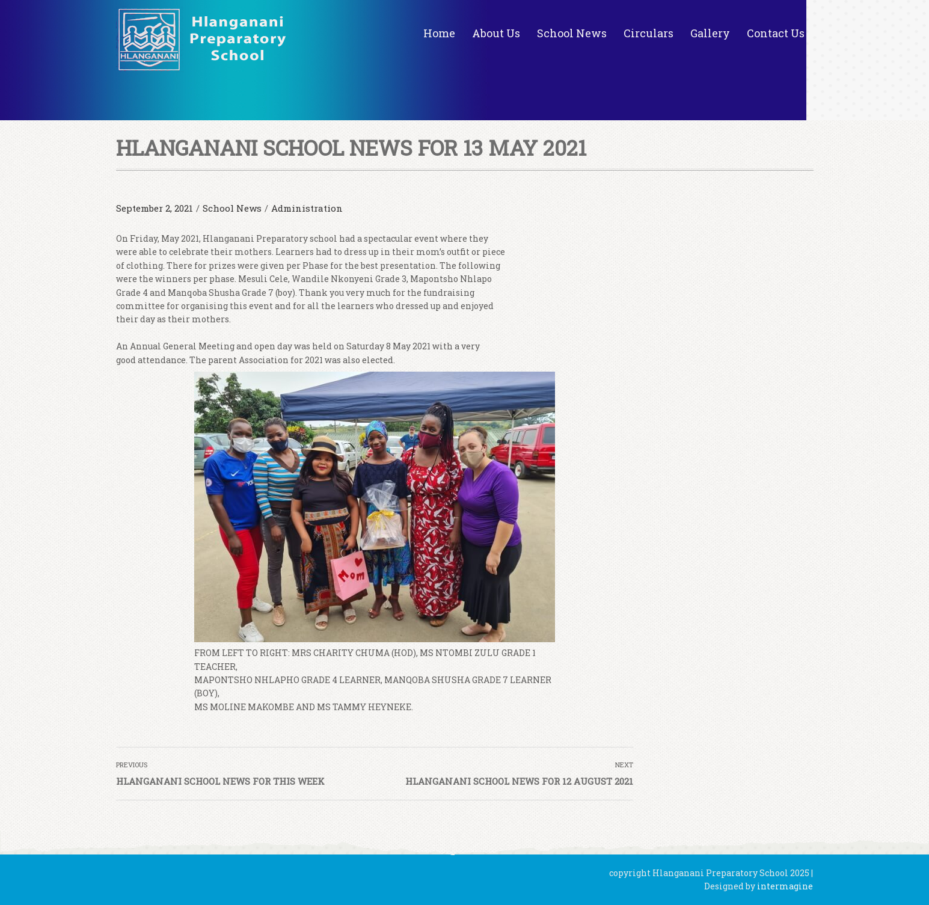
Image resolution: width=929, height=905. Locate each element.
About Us (496, 33)
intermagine (785, 886)
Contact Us (776, 33)
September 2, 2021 (154, 208)
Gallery (710, 33)
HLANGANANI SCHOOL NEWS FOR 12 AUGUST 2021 (519, 781)
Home (439, 33)
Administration (307, 208)
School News (572, 33)
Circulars (648, 33)
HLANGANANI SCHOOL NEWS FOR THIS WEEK (220, 781)
